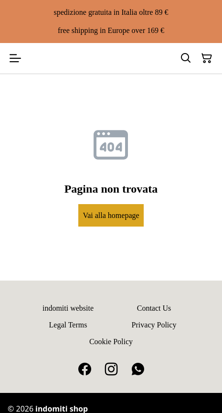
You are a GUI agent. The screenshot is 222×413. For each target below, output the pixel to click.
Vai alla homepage (111, 215)
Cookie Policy (111, 341)
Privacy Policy (154, 325)
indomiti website (68, 308)
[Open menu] (15, 58)
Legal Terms (68, 325)
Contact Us (154, 308)
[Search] (185, 58)
